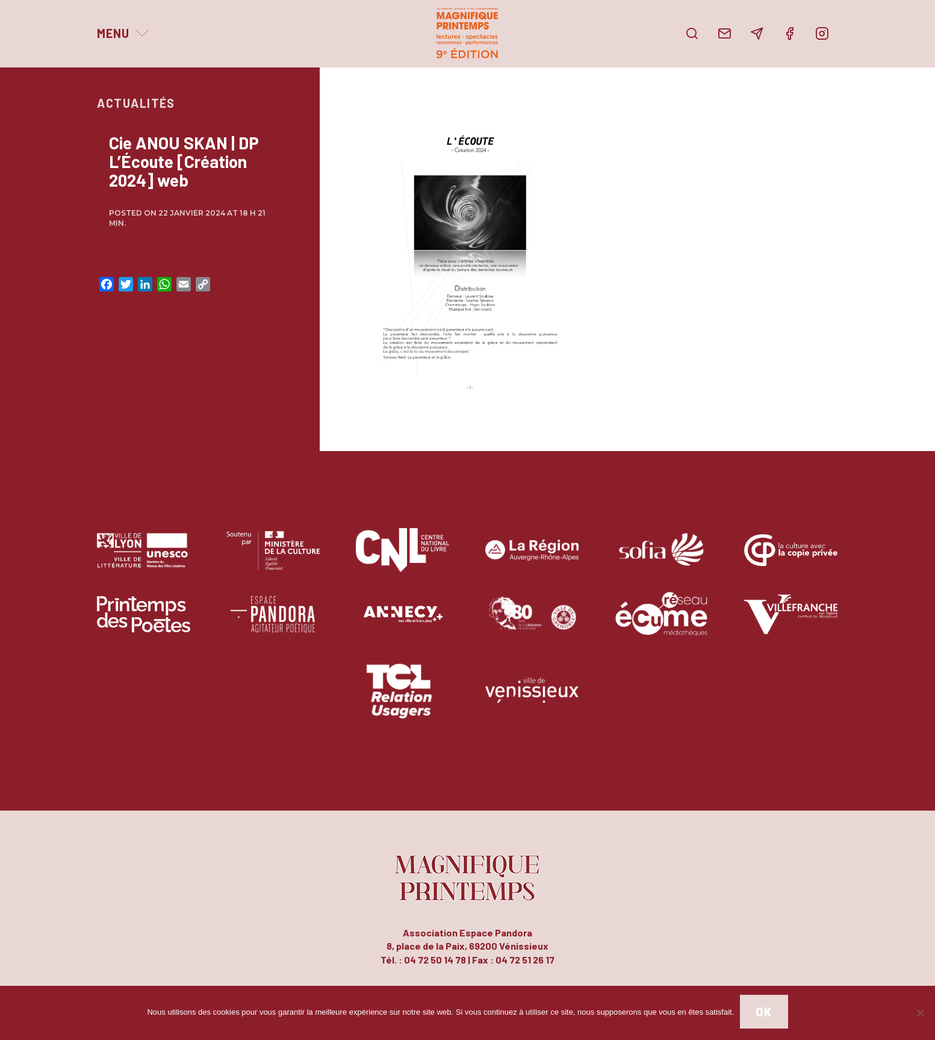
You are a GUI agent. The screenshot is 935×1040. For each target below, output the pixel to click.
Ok (764, 1011)
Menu (113, 33)
